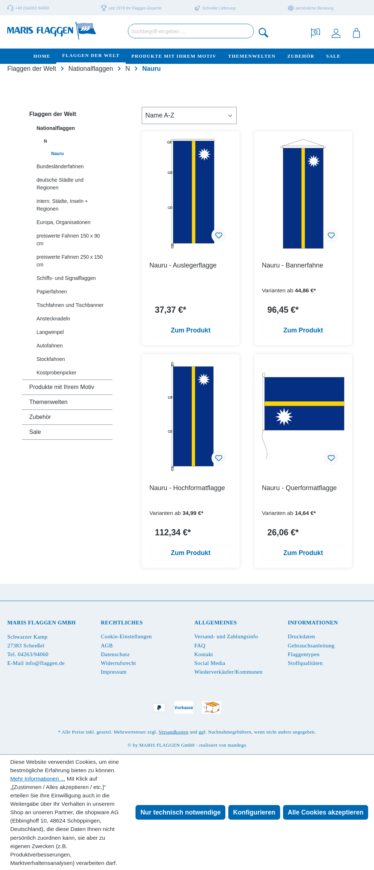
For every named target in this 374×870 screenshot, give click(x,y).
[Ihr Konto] (336, 32)
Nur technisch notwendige (180, 812)
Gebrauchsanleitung (311, 645)
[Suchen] (263, 32)
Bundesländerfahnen (60, 166)
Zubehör (40, 417)
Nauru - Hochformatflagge (187, 488)
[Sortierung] (189, 115)
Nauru (57, 153)
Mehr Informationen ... (37, 778)
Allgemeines (215, 622)
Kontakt (203, 654)
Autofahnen (50, 346)
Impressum (114, 672)
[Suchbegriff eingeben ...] (191, 31)
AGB (107, 645)
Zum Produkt (191, 330)
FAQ (199, 645)
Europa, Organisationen (64, 222)
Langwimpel (50, 332)
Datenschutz (115, 654)
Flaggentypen (304, 654)
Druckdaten (301, 636)
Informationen (313, 622)
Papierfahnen (52, 292)
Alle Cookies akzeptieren (325, 812)
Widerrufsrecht (118, 663)
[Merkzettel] (315, 32)
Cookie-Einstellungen (126, 636)
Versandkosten (173, 732)
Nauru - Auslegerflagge (183, 265)
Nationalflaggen (56, 128)
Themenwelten (48, 402)
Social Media (209, 663)
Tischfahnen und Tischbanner (70, 305)
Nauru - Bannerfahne (292, 265)
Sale (35, 432)
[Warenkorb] (356, 32)
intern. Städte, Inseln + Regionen (62, 205)
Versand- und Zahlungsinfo (226, 636)
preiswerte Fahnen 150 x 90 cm (68, 239)
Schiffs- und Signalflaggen (66, 278)
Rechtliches (122, 622)
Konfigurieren (254, 812)
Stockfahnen (51, 359)
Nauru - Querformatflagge (299, 488)
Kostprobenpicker (56, 373)
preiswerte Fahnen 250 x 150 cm (70, 260)
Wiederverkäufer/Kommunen (228, 672)
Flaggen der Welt (52, 114)
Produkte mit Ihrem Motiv (61, 387)
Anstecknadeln (53, 319)
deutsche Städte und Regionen (60, 183)
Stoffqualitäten (305, 663)
